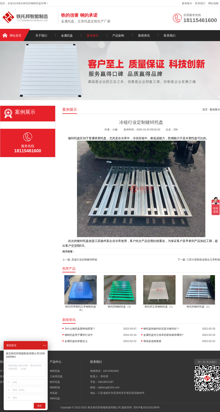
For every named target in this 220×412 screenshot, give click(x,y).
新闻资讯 (144, 35)
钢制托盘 (55, 370)
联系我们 (200, 3)
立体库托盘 (56, 376)
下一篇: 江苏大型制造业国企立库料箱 (198, 259)
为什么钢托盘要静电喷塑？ (80, 328)
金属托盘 (67, 35)
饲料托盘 (55, 398)
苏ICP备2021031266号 (146, 407)
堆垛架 (53, 392)
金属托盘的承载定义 (76, 341)
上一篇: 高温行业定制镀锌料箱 (79, 259)
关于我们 (41, 35)
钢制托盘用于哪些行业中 (79, 334)
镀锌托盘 (55, 381)
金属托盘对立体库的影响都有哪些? (163, 334)
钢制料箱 (55, 387)
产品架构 (118, 35)
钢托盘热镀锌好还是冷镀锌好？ (161, 328)
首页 (205, 109)
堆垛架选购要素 (152, 341)
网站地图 (213, 3)
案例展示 (187, 3)
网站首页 (15, 35)
